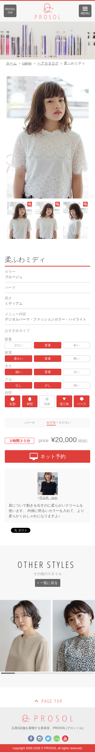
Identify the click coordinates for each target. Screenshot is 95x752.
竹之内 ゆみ (47, 498)
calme (26, 63)
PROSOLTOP (10, 11)
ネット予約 (48, 457)
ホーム (11, 63)
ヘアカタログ (48, 63)
